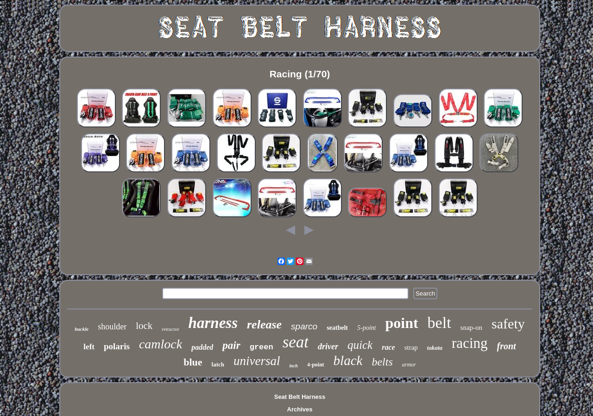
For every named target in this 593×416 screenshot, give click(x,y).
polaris (117, 346)
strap (411, 347)
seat (296, 342)
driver (328, 346)
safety (508, 323)
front (506, 346)
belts (382, 362)
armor (409, 364)
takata (434, 347)
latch (218, 364)
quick (359, 345)
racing (469, 343)
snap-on (472, 327)
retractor (170, 329)
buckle (81, 329)
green (261, 347)
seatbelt (337, 327)
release (264, 324)
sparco (304, 326)
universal (256, 361)
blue (192, 362)
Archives (300, 409)
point (401, 323)
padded (202, 347)
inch (294, 365)
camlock (160, 344)
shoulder (112, 326)
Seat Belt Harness (300, 396)
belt (439, 322)
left (89, 346)
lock (144, 325)
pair (231, 345)
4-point (315, 364)
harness (213, 323)
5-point (366, 327)
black (348, 360)
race (388, 347)
